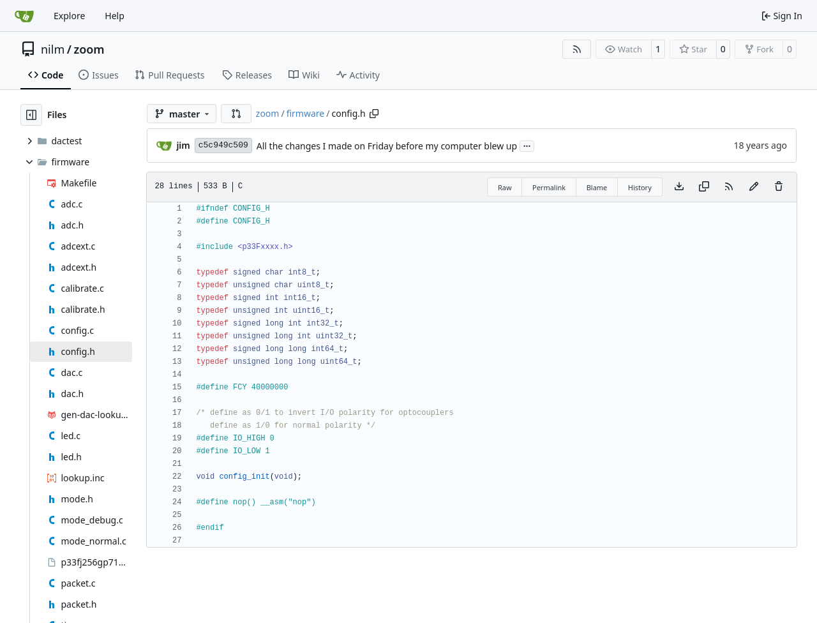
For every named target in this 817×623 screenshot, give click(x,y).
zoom (88, 49)
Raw (505, 187)
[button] (236, 113)
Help (114, 16)
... (527, 144)
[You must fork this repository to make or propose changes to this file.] (754, 187)
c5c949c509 (223, 145)
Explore (69, 16)
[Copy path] (374, 113)
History (640, 187)
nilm (52, 49)
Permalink (549, 187)
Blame (597, 187)
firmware (306, 113)
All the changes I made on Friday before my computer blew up (387, 146)
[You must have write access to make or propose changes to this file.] (778, 187)
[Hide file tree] (31, 115)
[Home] (24, 15)
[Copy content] (704, 187)
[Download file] (679, 187)
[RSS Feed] (577, 49)
